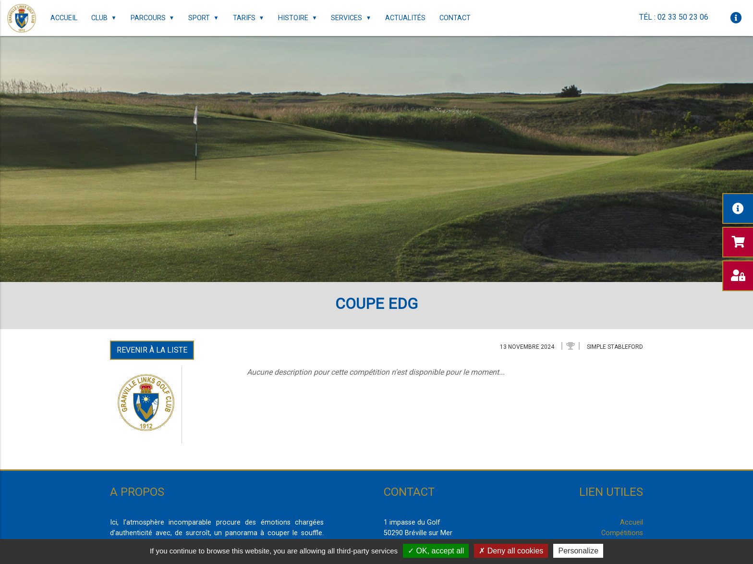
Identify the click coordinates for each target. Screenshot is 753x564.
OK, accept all (436, 551)
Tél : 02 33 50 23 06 (673, 17)
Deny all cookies (511, 551)
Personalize (578, 551)
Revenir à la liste (152, 350)
